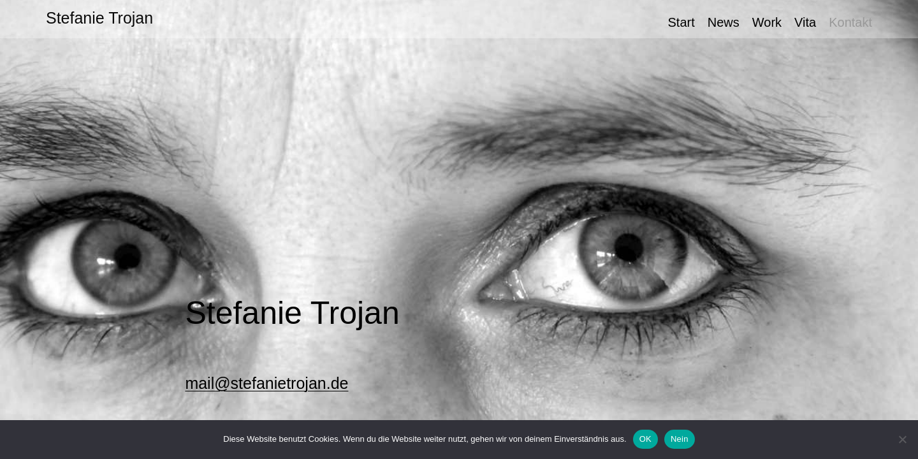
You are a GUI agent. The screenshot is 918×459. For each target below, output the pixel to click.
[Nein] (902, 439)
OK (645, 439)
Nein (679, 439)
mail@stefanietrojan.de (266, 383)
